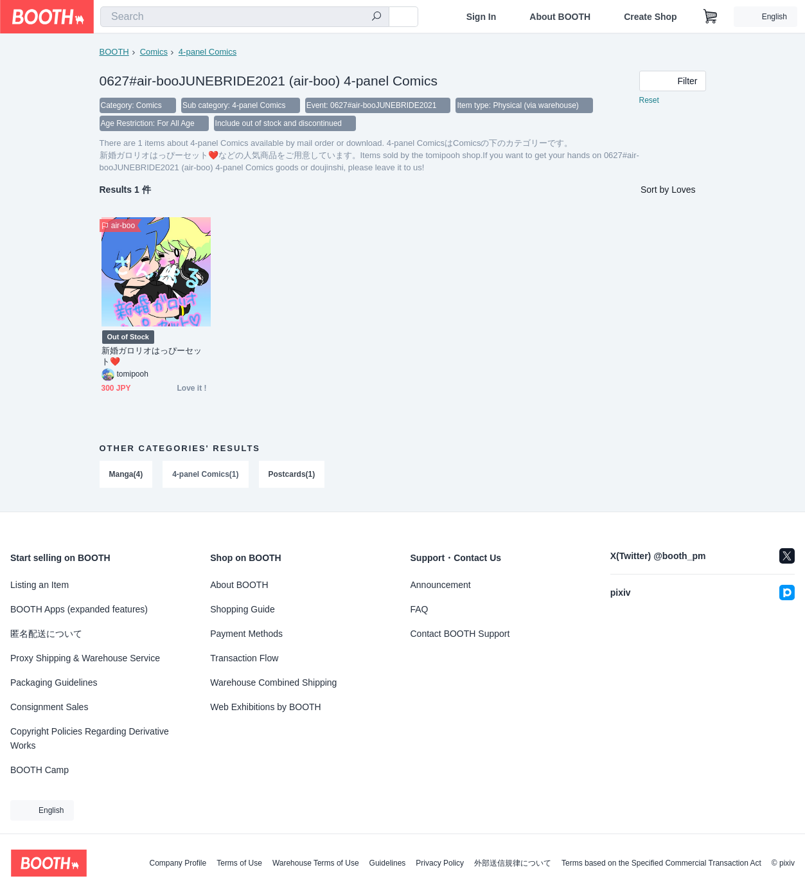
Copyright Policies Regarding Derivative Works (89, 738)
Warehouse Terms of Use (315, 863)
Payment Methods (246, 634)
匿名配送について (46, 634)
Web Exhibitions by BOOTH (265, 707)
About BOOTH (559, 16)
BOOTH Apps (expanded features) (79, 609)
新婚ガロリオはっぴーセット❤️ (152, 356)
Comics (154, 52)
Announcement (441, 585)
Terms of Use (239, 863)
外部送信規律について (512, 863)
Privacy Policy (440, 863)
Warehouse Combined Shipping (273, 682)
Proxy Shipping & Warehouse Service (85, 658)
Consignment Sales (49, 707)
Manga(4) (126, 474)
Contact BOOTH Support (460, 634)
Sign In (481, 16)
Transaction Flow (244, 658)
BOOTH (114, 52)
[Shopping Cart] (710, 16)
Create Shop (650, 16)
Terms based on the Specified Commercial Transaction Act (661, 863)
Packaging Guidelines (53, 682)
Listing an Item (39, 585)
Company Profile (177, 863)
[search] (376, 17)
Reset (649, 100)
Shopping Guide (242, 609)
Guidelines (387, 863)
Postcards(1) (292, 474)
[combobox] (244, 16)
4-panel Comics (207, 52)
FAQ (420, 609)
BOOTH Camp (39, 770)
